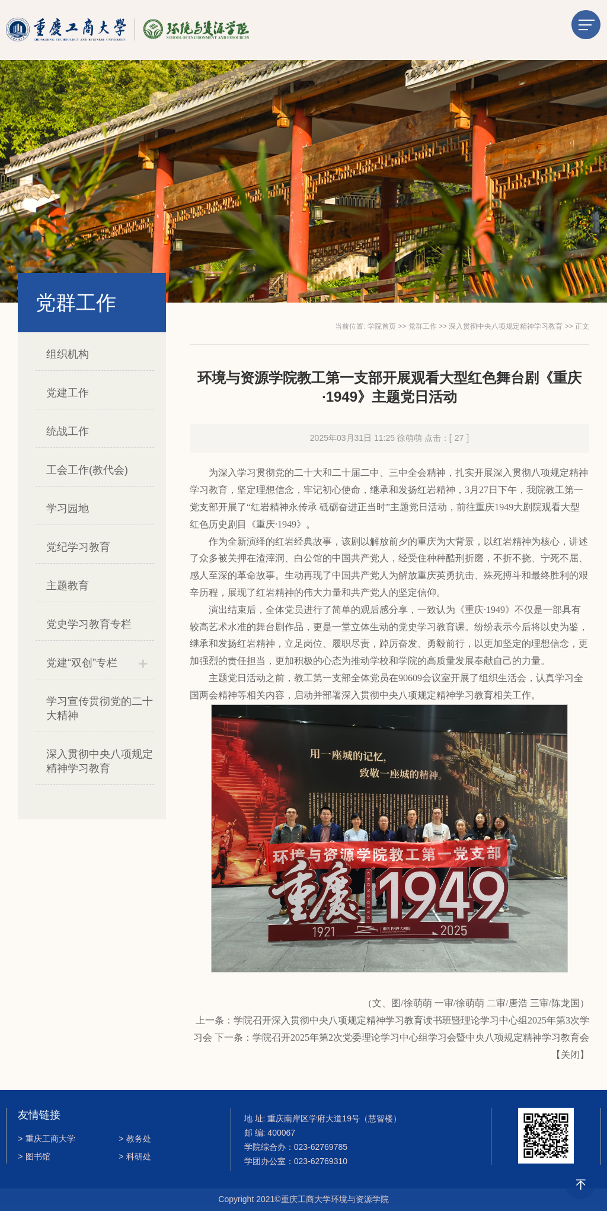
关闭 (570, 1055)
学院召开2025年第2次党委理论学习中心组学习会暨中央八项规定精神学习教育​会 (421, 1037)
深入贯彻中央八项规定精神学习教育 (99, 761)
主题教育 (67, 586)
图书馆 (34, 1156)
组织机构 (67, 354)
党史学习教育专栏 (89, 624)
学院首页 (382, 326)
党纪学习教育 (78, 547)
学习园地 (67, 508)
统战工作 (67, 431)
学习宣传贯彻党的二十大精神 (99, 708)
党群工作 (422, 326)
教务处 (135, 1138)
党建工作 (67, 393)
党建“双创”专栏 (81, 663)
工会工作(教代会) (87, 470)
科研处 (135, 1156)
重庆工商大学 (46, 1138)
